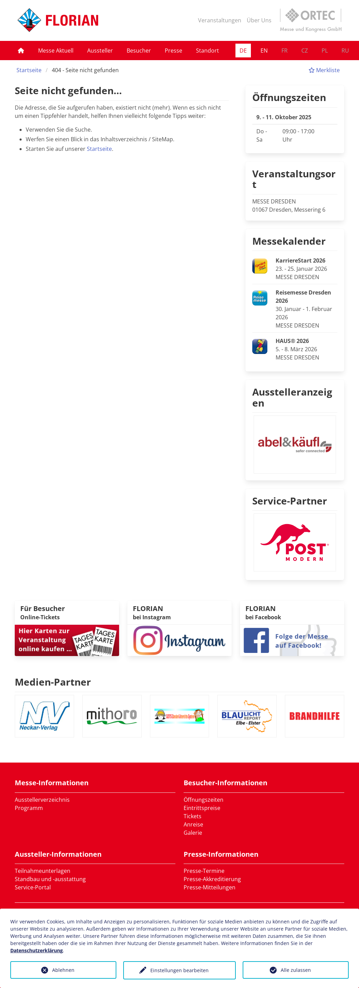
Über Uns (259, 20)
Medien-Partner (53, 681)
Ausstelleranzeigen (292, 397)
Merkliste (324, 70)
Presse (173, 50)
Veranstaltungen (219, 20)
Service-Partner (289, 500)
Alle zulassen (296, 970)
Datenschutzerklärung (36, 950)
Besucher (139, 50)
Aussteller (100, 50)
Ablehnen (63, 970)
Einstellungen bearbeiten (179, 970)
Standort (207, 50)
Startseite (29, 70)
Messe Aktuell (55, 50)
